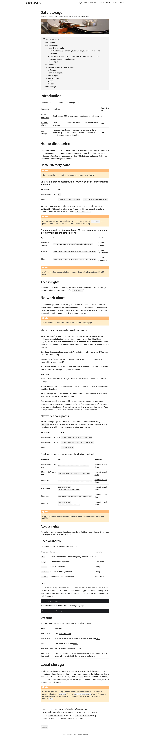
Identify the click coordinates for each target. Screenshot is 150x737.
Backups (53, 70)
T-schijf (97, 566)
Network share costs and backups (61, 67)
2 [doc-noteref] (88, 307)
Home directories (52, 45)
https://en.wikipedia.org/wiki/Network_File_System (77, 712)
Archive (80, 734)
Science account (65, 633)
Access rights (53, 62)
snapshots (78, 386)
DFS (51, 81)
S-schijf (97, 571)
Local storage (50, 87)
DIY (93, 175)
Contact (75, 734)
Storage (44, 727)
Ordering (51, 84)
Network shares (51, 65)
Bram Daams (59, 16)
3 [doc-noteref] (46, 336)
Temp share (99, 562)
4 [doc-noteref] (98, 404)
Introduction (50, 43)
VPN (45, 272)
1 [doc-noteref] (80, 307)
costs (75, 643)
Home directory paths (56, 48)
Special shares (53, 78)
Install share (99, 576)
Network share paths (56, 73)
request (69, 159)
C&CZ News (32, 3)
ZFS (61, 386)
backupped (45, 156)
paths (98, 638)
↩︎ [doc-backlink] (88, 709)
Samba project (81, 709)
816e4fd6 (85, 734)
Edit (87, 16)
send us (74, 623)
